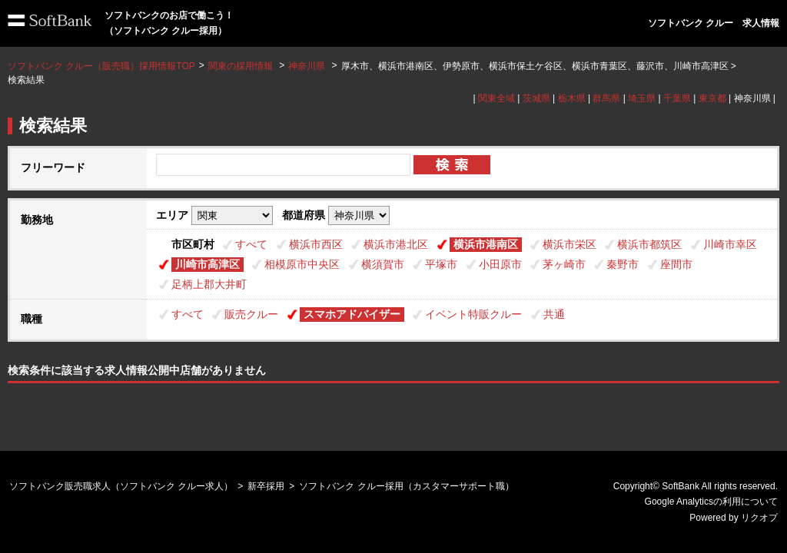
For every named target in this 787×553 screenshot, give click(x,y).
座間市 (676, 264)
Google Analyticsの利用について (711, 501)
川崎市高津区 (207, 264)
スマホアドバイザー (352, 314)
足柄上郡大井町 (209, 284)
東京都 (712, 98)
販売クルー (251, 314)
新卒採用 (265, 486)
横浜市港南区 (485, 244)
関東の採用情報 (241, 66)
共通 (554, 314)
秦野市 (622, 264)
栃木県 (572, 98)
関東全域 (496, 98)
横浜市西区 (316, 244)
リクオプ (759, 517)
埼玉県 (642, 98)
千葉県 (677, 98)
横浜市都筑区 (649, 244)
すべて (251, 244)
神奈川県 (306, 66)
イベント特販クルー (473, 314)
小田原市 (500, 264)
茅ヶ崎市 (564, 264)
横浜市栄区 (569, 244)
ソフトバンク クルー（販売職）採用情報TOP (101, 66)
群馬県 (606, 98)
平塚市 (441, 264)
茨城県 (536, 98)
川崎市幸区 (730, 244)
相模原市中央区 (302, 264)
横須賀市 (382, 264)
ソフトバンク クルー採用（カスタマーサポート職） (406, 486)
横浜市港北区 (396, 244)
